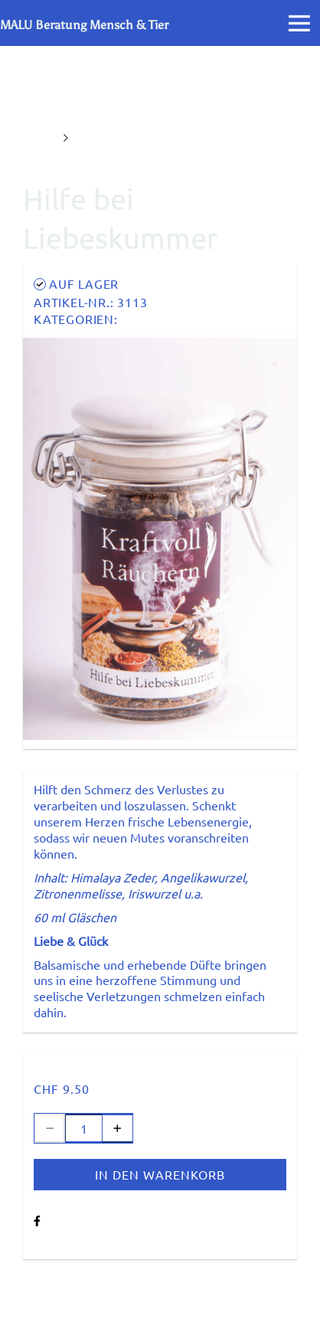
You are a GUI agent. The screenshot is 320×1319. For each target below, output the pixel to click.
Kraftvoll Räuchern (177, 318)
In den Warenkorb (160, 1174)
